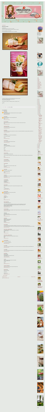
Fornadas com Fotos (40, 85)
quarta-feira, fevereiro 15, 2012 (7, 157)
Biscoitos (38, 79)
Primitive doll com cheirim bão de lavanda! (40, 258)
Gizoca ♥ (39, 126)
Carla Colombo (5, 240)
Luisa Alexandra (5, 159)
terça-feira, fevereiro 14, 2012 (7, 114)
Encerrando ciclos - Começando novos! (39, 214)
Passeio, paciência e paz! (40, 225)
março (39, 113)
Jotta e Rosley (5, 140)
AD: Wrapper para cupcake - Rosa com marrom (40, 118)
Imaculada (5, 253)
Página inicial (19, 276)
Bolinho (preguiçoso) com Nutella (40, 123)
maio (38, 111)
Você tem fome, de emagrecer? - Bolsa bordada (40, 220)
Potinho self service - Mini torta (40, 133)
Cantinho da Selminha (6, 265)
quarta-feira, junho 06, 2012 (6, 243)
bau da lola (5, 116)
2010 (38, 145)
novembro (39, 106)
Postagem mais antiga (33, 276)
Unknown (5, 111)
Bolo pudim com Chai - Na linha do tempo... (40, 170)
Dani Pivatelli (5, 224)
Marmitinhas (39, 83)
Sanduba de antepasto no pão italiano (40, 120)
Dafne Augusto (5, 191)
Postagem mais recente (4, 276)
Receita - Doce (39, 81)
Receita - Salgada (39, 82)
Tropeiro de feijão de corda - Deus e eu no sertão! (40, 275)
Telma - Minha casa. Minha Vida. (7, 229)
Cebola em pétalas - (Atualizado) (40, 132)
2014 (38, 102)
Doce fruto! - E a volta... (40, 165)
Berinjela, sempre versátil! (40, 130)
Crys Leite (5, 245)
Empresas (39, 88)
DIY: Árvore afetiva (40, 129)
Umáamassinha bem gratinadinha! (40, 140)
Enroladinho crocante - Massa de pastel (40, 128)
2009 (38, 146)
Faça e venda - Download (39, 86)
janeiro (39, 143)
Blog (38, 77)
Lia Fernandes (5, 179)
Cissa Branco (5, 163)
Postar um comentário (5, 275)
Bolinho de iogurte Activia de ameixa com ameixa (40, 139)
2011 (38, 144)
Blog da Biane (5, 269)
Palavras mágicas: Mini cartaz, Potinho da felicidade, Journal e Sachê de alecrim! (40, 281)
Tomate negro (39, 134)
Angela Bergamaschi (6, 126)
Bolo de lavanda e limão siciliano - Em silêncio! (40, 241)
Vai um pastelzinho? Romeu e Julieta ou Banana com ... (40, 116)
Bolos (38, 78)
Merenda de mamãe (40, 135)
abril (38, 112)
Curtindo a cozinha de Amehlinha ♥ (40, 136)
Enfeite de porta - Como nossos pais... (40, 187)
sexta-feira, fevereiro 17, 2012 (7, 222)
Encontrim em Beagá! (39, 125)
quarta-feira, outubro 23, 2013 (7, 263)
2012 (38, 104)
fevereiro (39, 114)
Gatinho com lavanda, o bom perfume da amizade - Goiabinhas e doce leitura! (40, 287)
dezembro (39, 105)
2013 (38, 103)
